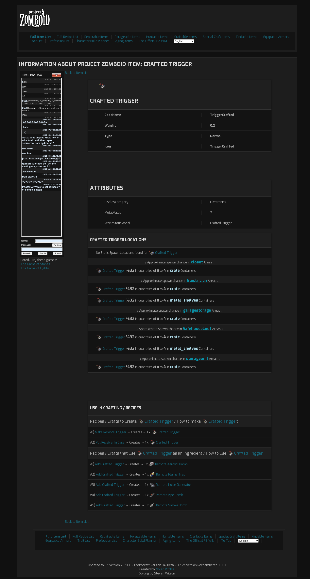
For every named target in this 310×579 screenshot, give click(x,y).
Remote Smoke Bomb (171, 505)
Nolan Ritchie (165, 569)
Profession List (59, 41)
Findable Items (246, 37)
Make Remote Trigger (110, 432)
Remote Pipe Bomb (169, 495)
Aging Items (124, 41)
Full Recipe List (67, 37)
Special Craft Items (216, 37)
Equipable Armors (276, 37)
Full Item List (40, 37)
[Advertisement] (223, 16)
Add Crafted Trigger (109, 464)
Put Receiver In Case (110, 442)
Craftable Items (185, 37)
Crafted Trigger (166, 253)
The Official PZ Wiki (153, 41)
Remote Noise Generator (173, 485)
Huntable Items (157, 37)
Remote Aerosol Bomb (171, 464)
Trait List (36, 41)
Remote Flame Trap (170, 474)
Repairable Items (96, 37)
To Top (226, 541)
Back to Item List (77, 73)
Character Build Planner (92, 41)
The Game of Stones (35, 264)
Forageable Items (127, 37)
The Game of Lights (35, 268)
